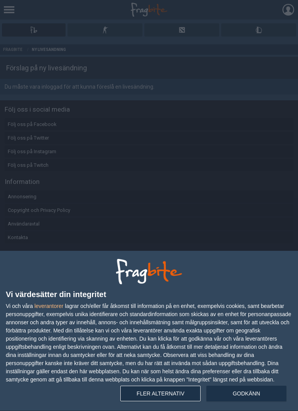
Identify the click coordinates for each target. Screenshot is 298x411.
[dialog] (149, 331)
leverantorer (49, 306)
